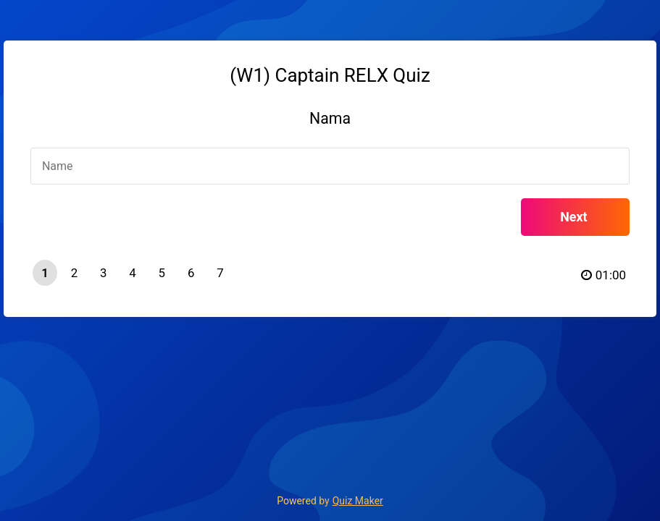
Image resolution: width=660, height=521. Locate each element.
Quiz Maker (358, 501)
